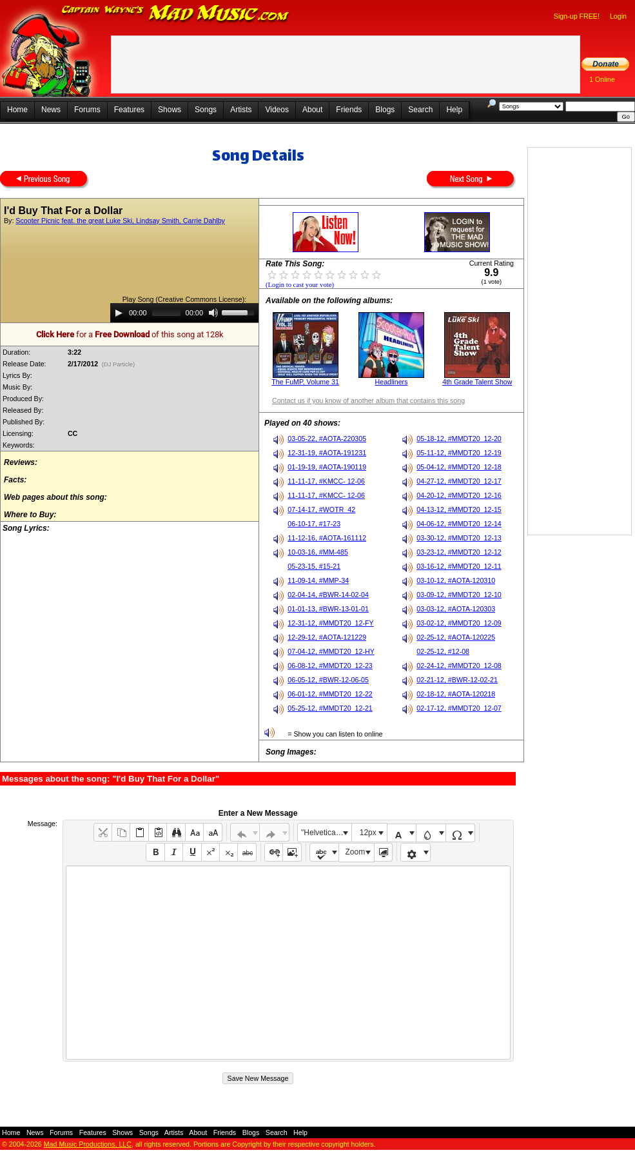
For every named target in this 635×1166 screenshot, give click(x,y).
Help (454, 109)
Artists (240, 109)
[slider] (166, 313)
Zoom (356, 851)
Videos (276, 109)
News (51, 109)
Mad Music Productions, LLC (88, 1144)
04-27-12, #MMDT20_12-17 (459, 481)
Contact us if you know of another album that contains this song (368, 400)
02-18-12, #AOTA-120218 (455, 694)
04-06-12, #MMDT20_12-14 (459, 524)
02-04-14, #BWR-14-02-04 (328, 594)
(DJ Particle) (118, 364)
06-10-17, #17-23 (314, 524)
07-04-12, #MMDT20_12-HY (331, 651)
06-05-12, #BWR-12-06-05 (328, 680)
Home (17, 109)
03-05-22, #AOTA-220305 (327, 438)
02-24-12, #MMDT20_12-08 (459, 665)
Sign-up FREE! (577, 16)
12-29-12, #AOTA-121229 (327, 637)
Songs (206, 109)
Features (129, 109)
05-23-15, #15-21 (314, 566)
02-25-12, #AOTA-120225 (455, 637)
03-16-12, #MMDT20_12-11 (459, 566)
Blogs (385, 109)
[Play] (118, 313)
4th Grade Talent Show (477, 382)
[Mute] (213, 313)
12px (368, 832)
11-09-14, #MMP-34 (318, 580)
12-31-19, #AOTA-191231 (327, 453)
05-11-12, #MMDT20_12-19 (459, 453)
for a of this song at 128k (130, 334)
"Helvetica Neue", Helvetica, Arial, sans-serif (326, 832)
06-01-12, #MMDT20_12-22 (330, 694)
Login (618, 16)
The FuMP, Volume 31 (305, 382)
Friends (349, 109)
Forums (87, 109)
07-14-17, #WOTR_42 (321, 509)
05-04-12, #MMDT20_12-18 (459, 467)
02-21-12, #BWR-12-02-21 (457, 680)
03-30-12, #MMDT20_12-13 (459, 538)
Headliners (391, 382)
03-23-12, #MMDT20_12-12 (459, 552)
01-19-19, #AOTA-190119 (327, 467)
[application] (184, 312)
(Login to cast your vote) (300, 284)
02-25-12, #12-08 (442, 651)
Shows (169, 109)
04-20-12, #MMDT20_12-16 (459, 495)
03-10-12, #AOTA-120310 (455, 580)
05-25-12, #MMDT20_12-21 (330, 708)
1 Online (602, 79)
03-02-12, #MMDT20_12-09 (459, 623)
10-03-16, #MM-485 (318, 552)
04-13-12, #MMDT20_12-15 (459, 509)
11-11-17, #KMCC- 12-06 (326, 481)
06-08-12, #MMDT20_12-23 (330, 665)
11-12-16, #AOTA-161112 (327, 538)
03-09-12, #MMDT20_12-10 (459, 594)
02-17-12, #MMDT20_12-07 (459, 708)
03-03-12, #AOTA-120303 (455, 609)
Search (420, 109)
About (312, 109)
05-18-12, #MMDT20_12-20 (459, 438)
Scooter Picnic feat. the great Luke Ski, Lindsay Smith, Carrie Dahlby (120, 220)
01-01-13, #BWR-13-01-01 (328, 609)
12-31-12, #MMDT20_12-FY (330, 623)
